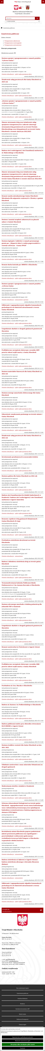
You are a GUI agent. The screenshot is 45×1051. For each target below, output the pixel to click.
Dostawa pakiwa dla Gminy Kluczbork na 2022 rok (19, 476)
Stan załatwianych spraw (22, 988)
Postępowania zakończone (12, 41)
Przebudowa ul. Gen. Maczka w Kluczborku (17, 685)
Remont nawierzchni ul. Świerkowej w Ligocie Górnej (21, 647)
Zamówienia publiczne (9, 28)
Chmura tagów (22, 1024)
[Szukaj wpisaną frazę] (37, 18)
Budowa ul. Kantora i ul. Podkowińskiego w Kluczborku (21, 705)
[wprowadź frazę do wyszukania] (20, 18)
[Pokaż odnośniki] (2, 2)
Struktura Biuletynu (22, 998)
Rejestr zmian (22, 1014)
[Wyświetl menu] (43, 2)
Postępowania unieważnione (13, 45)
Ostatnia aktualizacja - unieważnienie (12, 556)
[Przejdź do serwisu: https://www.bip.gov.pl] (22, 2)
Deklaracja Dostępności (22, 1019)
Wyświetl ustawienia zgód (22, 1041)
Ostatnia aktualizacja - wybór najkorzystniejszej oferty (17, 74)
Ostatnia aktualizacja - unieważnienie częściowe (15, 300)
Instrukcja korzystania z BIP (23, 1009)
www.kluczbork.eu (13, 961)
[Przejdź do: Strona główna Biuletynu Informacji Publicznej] (1, 28)
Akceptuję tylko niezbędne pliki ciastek (22, 1044)
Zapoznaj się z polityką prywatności (22, 1037)
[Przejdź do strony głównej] (22, 10)
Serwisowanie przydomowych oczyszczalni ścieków (20, 457)
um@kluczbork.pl (10, 959)
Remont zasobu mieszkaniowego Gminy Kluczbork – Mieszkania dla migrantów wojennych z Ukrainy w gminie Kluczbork (22, 198)
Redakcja (22, 1003)
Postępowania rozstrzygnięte (13, 43)
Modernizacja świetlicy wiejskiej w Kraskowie (18, 786)
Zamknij (22, 1048)
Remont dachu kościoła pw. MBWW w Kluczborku (19, 265)
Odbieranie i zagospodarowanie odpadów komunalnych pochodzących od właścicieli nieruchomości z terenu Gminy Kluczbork (21, 307)
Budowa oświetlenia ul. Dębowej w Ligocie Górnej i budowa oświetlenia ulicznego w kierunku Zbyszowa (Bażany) (20, 862)
